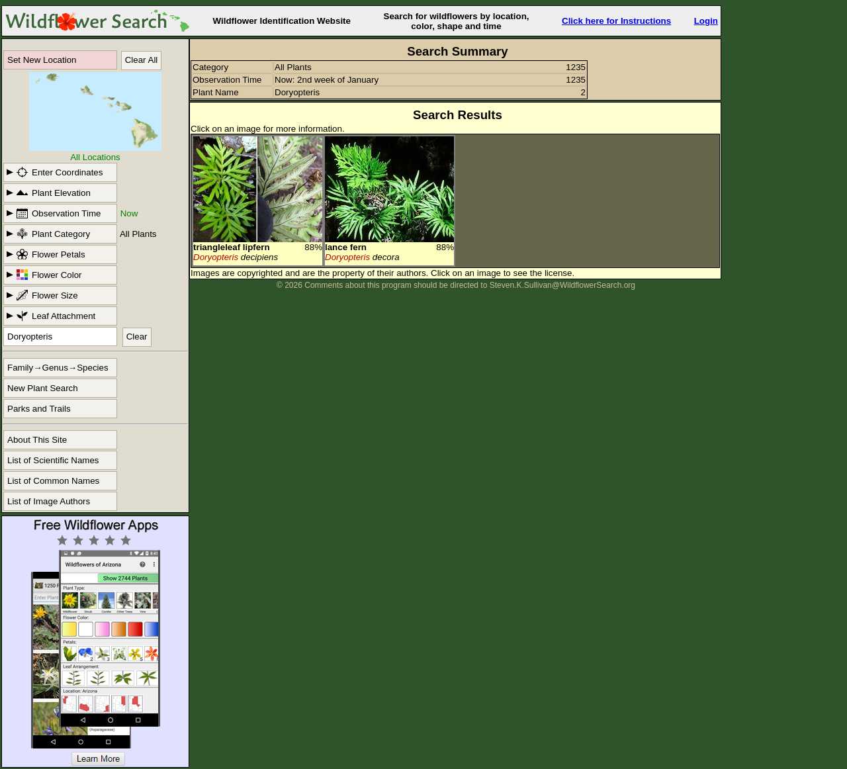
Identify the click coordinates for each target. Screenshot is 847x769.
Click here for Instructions (616, 21)
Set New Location (41, 60)
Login (706, 21)
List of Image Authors (48, 501)
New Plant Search (42, 388)
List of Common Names (53, 481)
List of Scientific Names (53, 460)
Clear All (141, 60)
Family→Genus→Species (58, 368)
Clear (137, 336)
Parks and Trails (39, 409)
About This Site (37, 440)
